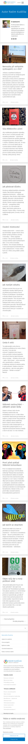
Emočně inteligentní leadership (12, 696)
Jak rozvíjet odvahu (11, 285)
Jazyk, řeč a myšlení (7, 639)
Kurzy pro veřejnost (9, 678)
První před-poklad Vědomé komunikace (12, 463)
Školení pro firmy (8, 680)
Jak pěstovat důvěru (12, 186)
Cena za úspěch (6, 642)
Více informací (7, 728)
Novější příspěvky (19, 621)
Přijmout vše (14, 739)
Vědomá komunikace (9, 703)
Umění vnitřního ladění (8, 651)
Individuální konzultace (10, 684)
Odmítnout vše (14, 735)
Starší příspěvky (8, 619)
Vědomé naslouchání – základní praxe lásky (13, 405)
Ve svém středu (7, 707)
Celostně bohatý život (7, 648)
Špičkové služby (6, 645)
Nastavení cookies (8, 732)
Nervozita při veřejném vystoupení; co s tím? (13, 67)
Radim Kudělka (14, 102)
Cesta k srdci (8, 342)
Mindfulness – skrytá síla (10, 698)
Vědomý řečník (7, 700)
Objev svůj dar (7, 694)
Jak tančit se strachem (13, 525)
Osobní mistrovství (11, 227)
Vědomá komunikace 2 (9, 709)
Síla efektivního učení (12, 129)
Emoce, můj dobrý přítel (10, 692)
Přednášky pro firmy (9, 682)
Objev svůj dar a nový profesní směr (12, 580)
